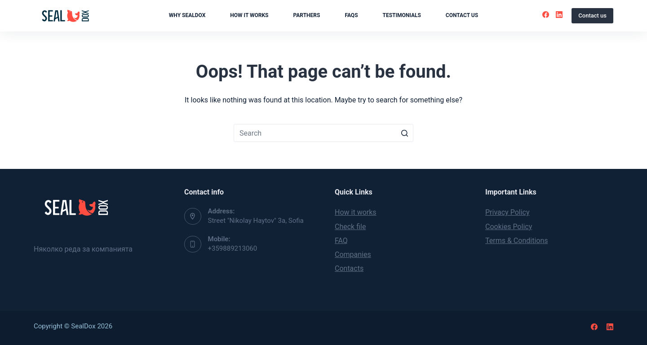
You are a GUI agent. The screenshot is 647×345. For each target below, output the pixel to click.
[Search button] (404, 133)
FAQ (341, 240)
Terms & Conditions (516, 240)
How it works (249, 15)
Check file (350, 226)
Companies (353, 254)
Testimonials (402, 15)
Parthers (306, 15)
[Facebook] (545, 14)
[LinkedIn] (559, 14)
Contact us (462, 15)
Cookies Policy (508, 226)
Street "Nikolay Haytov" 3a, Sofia (256, 221)
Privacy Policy (507, 212)
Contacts (349, 268)
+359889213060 (232, 248)
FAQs (351, 15)
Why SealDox (187, 15)
